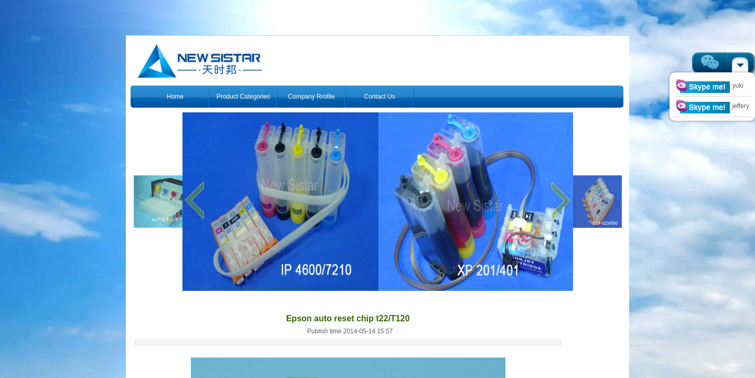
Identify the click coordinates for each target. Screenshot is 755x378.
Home (175, 96)
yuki (709, 85)
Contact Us (379, 96)
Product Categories (244, 96)
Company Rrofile (311, 96)
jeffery (712, 106)
